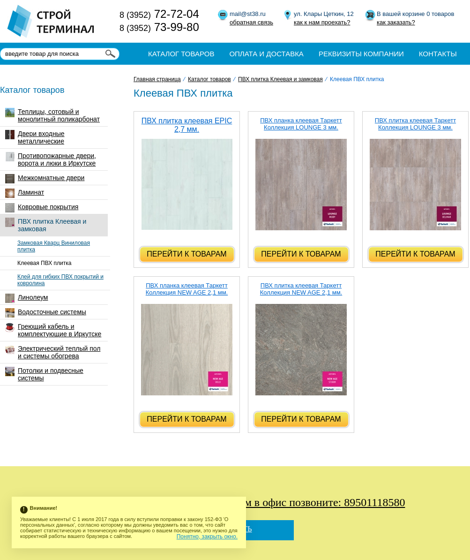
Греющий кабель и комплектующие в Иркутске (53, 330)
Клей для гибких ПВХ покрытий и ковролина (60, 280)
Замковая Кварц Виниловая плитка (53, 246)
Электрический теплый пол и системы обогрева (52, 352)
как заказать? (396, 22)
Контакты (438, 54)
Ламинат (24, 193)
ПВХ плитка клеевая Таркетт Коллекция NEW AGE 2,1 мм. (301, 289)
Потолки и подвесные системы (44, 374)
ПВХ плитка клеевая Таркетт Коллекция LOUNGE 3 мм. (415, 124)
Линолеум (26, 298)
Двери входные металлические (35, 137)
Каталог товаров (181, 54)
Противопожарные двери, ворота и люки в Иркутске (50, 159)
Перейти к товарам (186, 254)
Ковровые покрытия (41, 207)
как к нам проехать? (322, 22)
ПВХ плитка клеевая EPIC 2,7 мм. (187, 125)
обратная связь (251, 22)
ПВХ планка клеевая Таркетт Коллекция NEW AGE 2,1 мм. (187, 289)
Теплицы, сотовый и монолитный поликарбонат (52, 115)
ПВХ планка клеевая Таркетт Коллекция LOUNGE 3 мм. (301, 124)
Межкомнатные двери (44, 178)
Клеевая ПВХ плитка (44, 263)
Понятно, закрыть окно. (207, 536)
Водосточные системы (45, 313)
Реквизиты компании (361, 54)
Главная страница (157, 79)
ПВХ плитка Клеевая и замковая (45, 225)
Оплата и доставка (266, 54)
